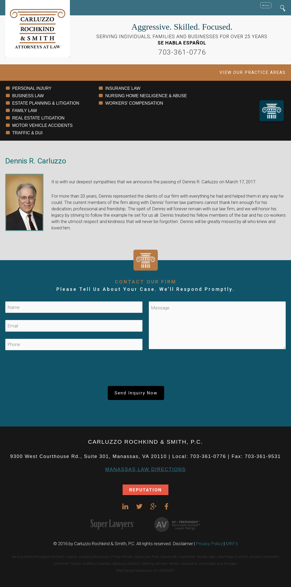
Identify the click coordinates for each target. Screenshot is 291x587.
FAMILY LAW (24, 110)
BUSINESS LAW (28, 96)
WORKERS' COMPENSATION (134, 103)
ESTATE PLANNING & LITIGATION (45, 103)
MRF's (232, 543)
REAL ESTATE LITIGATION (38, 118)
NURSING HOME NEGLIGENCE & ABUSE (146, 96)
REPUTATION (145, 489)
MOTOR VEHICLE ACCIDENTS (42, 125)
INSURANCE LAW (122, 88)
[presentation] (145, 370)
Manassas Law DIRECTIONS (145, 469)
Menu (266, 5)
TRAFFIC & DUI (27, 133)
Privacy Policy (209, 543)
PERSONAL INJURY (31, 88)
